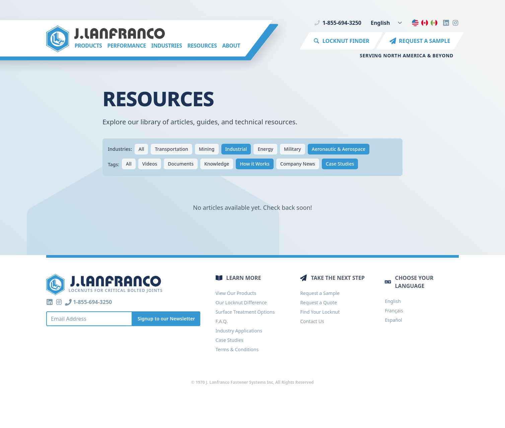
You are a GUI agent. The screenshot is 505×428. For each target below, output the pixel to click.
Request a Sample (319, 293)
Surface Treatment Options (245, 312)
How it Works (254, 164)
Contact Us (312, 321)
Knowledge (216, 164)
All (141, 149)
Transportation (171, 149)
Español (393, 320)
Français (394, 310)
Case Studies (340, 164)
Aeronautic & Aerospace (338, 149)
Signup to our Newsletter (166, 318)
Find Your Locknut (320, 312)
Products (88, 45)
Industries (166, 45)
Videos (149, 164)
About (231, 45)
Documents (181, 164)
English (393, 301)
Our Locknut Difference (241, 302)
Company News (297, 164)
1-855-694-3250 (337, 22)
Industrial (236, 149)
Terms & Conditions (237, 349)
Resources (202, 45)
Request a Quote (318, 302)
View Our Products (236, 293)
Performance (126, 45)
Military (292, 149)
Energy (265, 149)
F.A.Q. (222, 321)
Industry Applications (239, 330)
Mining (207, 149)
